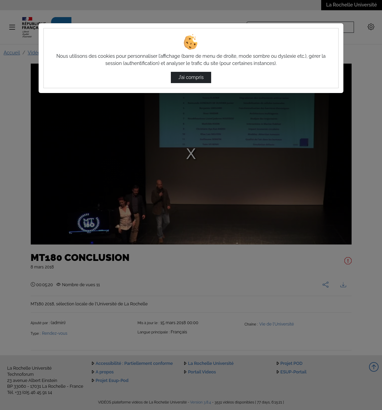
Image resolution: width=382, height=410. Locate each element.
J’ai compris (191, 77)
